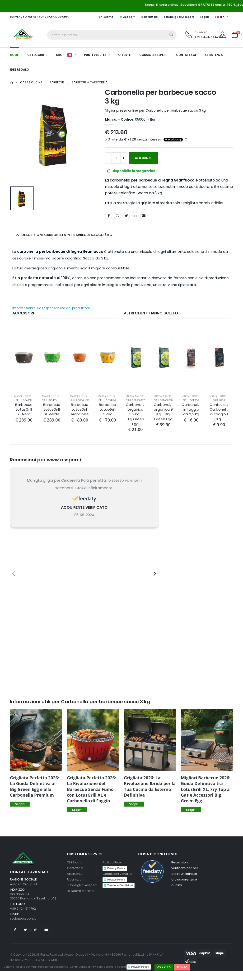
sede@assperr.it (23, 918)
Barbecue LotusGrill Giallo (107, 409)
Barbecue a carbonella (89, 82)
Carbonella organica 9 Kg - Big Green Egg (163, 412)
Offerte (124, 55)
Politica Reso (112, 862)
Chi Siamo (75, 862)
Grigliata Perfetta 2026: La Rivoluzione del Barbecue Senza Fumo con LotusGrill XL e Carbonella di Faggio (91, 789)
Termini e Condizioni (120, 885)
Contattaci (149, 17)
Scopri (20, 804)
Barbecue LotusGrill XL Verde (52, 409)
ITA (220, 17)
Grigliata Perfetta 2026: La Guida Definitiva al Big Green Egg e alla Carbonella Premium (34, 786)
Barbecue (57, 82)
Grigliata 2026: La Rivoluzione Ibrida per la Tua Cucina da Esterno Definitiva (150, 786)
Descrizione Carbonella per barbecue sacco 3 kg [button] (66, 234)
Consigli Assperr (153, 55)
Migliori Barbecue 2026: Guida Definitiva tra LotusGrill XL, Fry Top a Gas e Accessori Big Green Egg (205, 789)
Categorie (36, 55)
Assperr (127, 17)
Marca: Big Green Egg (139, 396)
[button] (234, 34)
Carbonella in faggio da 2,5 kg (191, 409)
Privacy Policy (140, 966)
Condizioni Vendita (117, 873)
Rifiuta (182, 967)
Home (14, 55)
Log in (204, 17)
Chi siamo (105, 17)
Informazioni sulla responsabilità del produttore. (51, 308)
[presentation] (13, 573)
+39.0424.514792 (208, 36)
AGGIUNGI (143, 158)
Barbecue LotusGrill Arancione (80, 409)
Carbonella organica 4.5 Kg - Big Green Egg (135, 414)
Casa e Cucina (31, 82)
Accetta (164, 967)
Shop (64, 55)
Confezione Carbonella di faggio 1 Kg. (219, 412)
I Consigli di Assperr (179, 17)
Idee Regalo (19, 70)
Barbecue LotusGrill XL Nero (24, 409)
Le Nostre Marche (80, 891)
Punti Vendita (95, 55)
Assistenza (214, 55)
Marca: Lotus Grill (26, 396)
